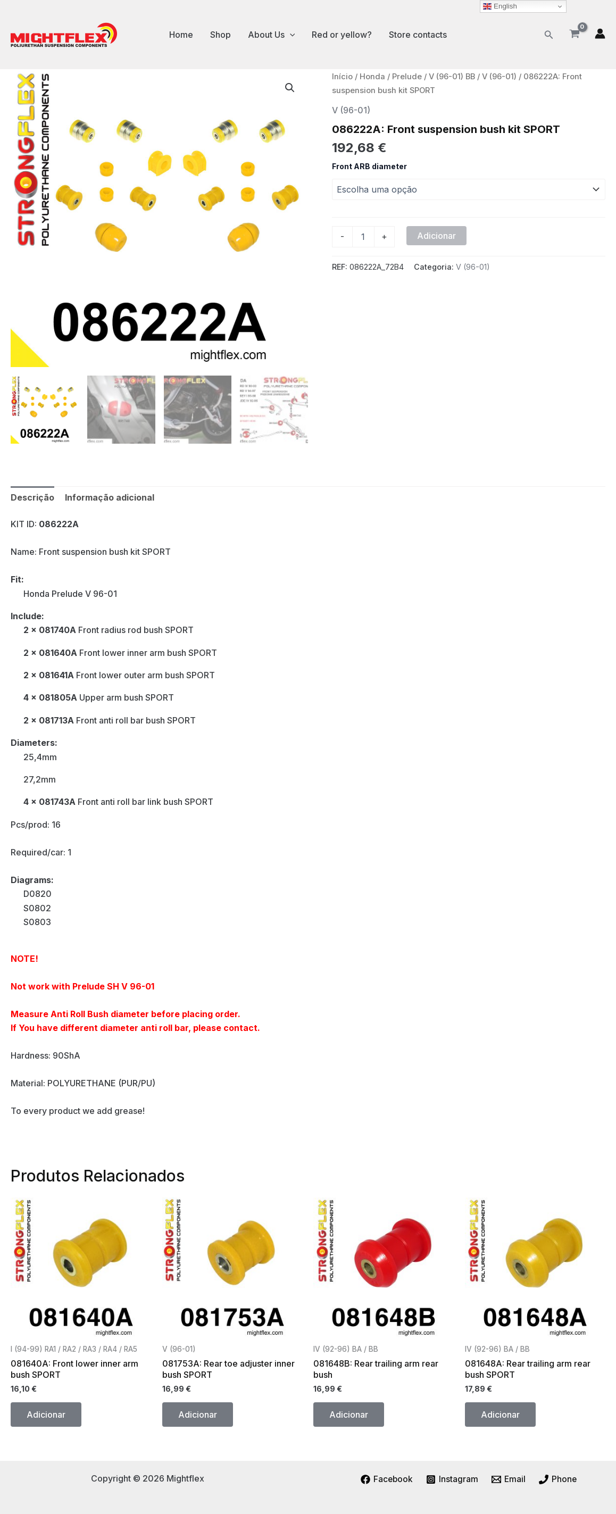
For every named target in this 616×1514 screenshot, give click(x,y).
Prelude (407, 76)
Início (342, 76)
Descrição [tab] (32, 497)
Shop (220, 34)
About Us (271, 34)
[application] (290, 34)
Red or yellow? (342, 34)
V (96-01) (499, 76)
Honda (372, 76)
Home (181, 34)
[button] (549, 34)
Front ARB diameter (369, 166)
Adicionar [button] (46, 1414)
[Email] (509, 1479)
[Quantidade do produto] (363, 236)
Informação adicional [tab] (109, 497)
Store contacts (418, 34)
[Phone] (558, 1479)
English (500, 6)
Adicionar (436, 235)
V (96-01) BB (452, 76)
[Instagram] (452, 1479)
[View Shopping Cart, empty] (574, 35)
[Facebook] (386, 1479)
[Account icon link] (600, 33)
